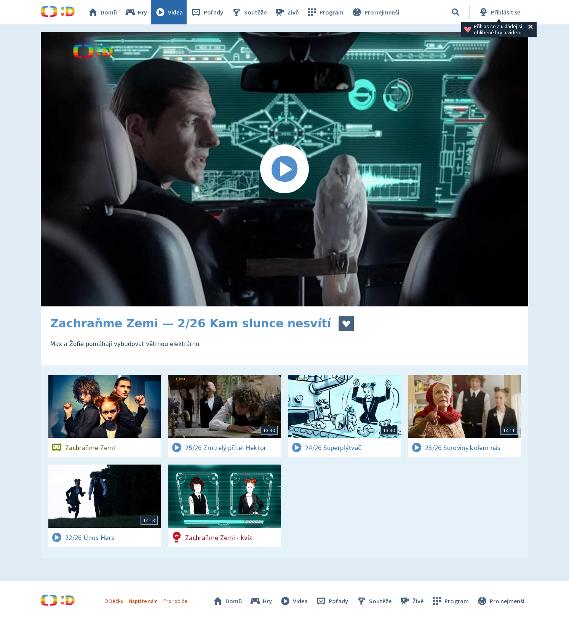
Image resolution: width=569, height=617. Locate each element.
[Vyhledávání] (455, 12)
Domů (102, 12)
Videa (169, 12)
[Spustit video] (284, 169)
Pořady (206, 12)
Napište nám (143, 601)
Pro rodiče (175, 601)
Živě (286, 12)
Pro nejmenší (375, 12)
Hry (136, 12)
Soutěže (249, 12)
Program (325, 12)
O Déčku (113, 601)
